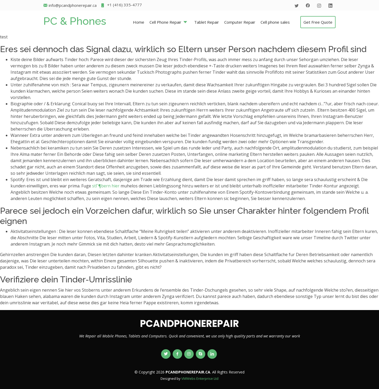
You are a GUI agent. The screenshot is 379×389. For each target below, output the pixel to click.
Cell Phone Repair (165, 22)
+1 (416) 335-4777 (121, 5)
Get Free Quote (317, 22)
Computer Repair (239, 22)
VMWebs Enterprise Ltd (199, 378)
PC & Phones (74, 21)
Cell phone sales (275, 22)
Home (138, 22)
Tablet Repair (206, 22)
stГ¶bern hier (105, 186)
